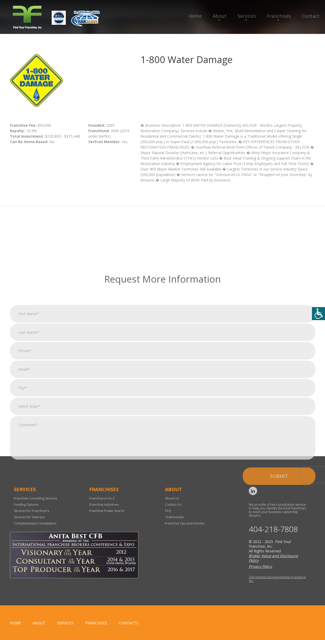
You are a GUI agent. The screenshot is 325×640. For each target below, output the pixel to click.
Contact (311, 16)
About (220, 16)
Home (195, 16)
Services (247, 16)
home (15, 622)
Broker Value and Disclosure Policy (273, 558)
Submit (279, 537)
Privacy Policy (260, 566)
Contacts (128, 622)
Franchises (279, 16)
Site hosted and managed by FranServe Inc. (277, 579)
